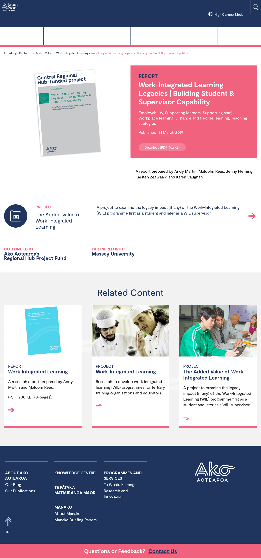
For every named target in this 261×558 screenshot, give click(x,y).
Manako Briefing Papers (75, 519)
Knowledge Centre (21, 35)
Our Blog (13, 484)
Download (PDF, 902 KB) (162, 147)
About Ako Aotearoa (239, 35)
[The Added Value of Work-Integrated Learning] (218, 331)
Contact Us (162, 551)
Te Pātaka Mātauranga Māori (108, 35)
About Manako (67, 513)
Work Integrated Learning (38, 371)
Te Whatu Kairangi (65, 35)
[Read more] (11, 410)
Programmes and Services (195, 35)
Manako (152, 35)
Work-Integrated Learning (126, 371)
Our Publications (20, 490)
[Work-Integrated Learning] (130, 331)
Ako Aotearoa (215, 472)
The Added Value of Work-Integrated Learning (59, 53)
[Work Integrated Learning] (43, 331)
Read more (252, 216)
